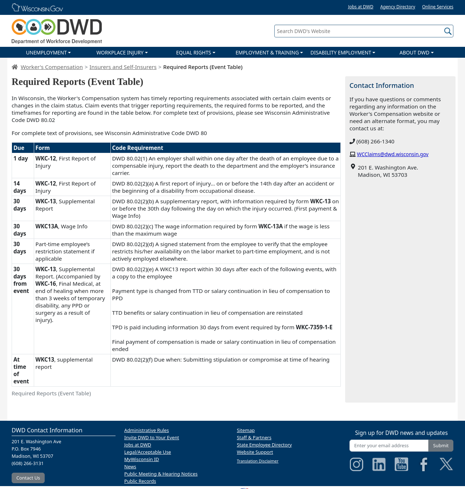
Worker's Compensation (52, 66)
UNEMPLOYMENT (46, 52)
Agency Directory (397, 7)
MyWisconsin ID (141, 459)
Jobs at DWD (360, 7)
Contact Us (28, 477)
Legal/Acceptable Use (147, 452)
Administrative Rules (146, 430)
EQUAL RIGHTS (193, 52)
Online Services (437, 7)
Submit (441, 445)
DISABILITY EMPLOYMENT (341, 52)
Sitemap (246, 430)
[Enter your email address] (389, 446)
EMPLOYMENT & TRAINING (267, 52)
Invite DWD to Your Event (151, 437)
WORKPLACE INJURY (119, 52)
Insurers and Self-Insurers (123, 66)
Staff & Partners (254, 437)
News (130, 466)
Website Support (255, 452)
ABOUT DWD (414, 52)
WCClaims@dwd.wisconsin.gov (393, 154)
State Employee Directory (264, 444)
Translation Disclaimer (258, 461)
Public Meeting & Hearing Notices (161, 473)
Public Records (140, 481)
